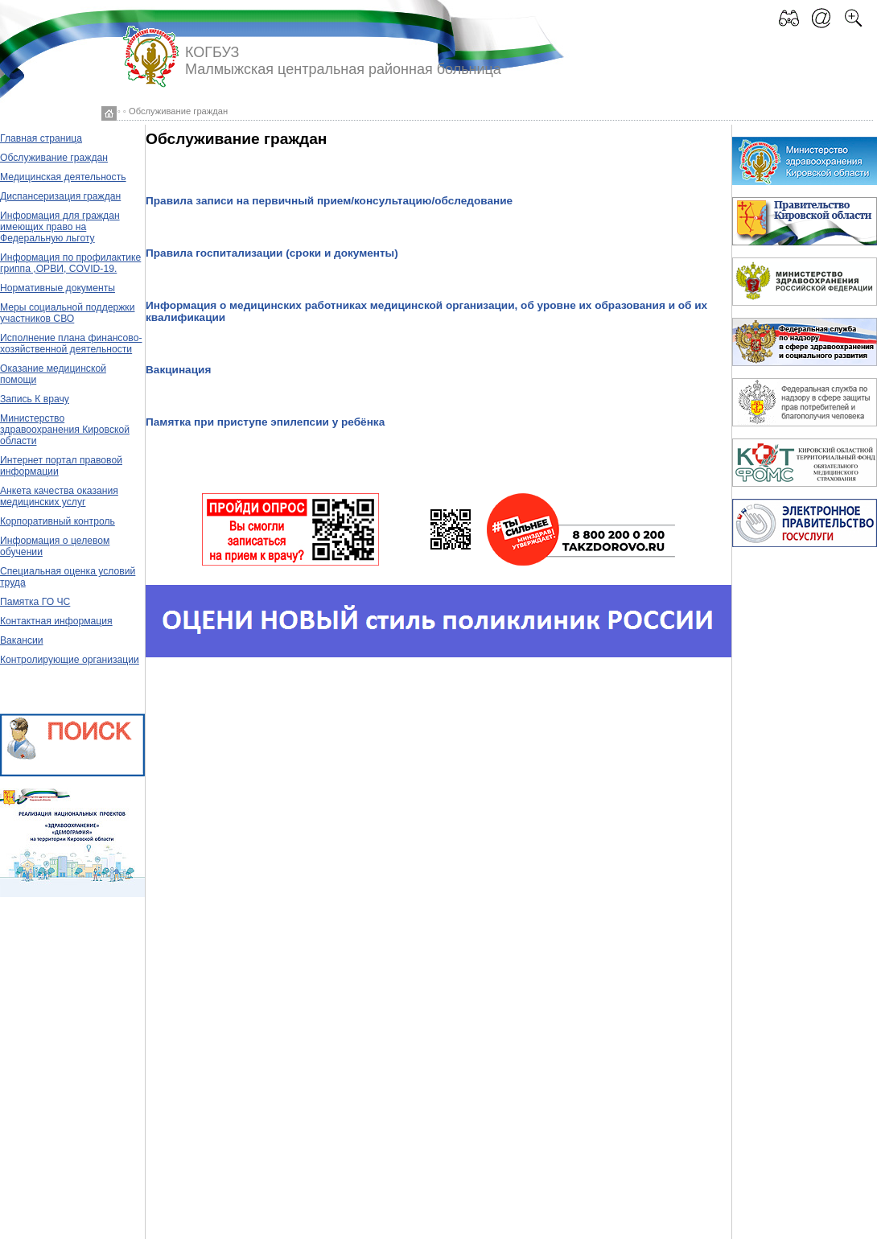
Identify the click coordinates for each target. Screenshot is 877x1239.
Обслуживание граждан (54, 157)
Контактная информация (56, 621)
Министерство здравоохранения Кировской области (65, 430)
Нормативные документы (57, 288)
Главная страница (41, 138)
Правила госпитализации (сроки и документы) (272, 253)
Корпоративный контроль (57, 521)
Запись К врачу (34, 399)
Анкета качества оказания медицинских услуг (59, 496)
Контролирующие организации (69, 659)
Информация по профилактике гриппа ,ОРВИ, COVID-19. (70, 263)
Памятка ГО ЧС (35, 601)
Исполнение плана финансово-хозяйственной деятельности (71, 343)
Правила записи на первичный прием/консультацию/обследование (329, 201)
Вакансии (21, 640)
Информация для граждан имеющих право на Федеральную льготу (60, 227)
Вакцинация (178, 370)
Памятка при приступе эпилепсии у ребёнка (265, 422)
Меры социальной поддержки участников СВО (67, 313)
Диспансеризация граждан (60, 196)
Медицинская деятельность (63, 177)
